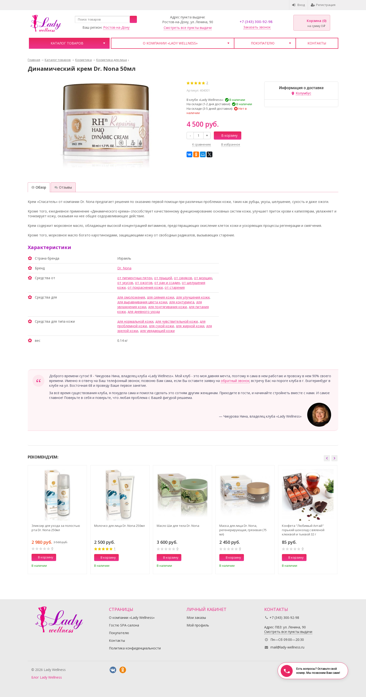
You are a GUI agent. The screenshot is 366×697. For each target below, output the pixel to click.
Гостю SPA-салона (124, 625)
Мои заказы (196, 617)
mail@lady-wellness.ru (287, 647)
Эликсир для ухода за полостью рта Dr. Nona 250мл (56, 527)
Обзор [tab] (39, 187)
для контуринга (181, 302)
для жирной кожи (190, 326)
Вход (298, 5)
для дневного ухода (144, 311)
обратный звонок (235, 380)
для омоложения (131, 297)
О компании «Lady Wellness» (170, 43)
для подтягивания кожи (167, 307)
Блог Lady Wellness (46, 677)
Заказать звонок (257, 27)
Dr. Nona (124, 268)
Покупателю (262, 43)
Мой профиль (198, 625)
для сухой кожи (161, 326)
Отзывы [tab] (63, 187)
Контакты (316, 43)
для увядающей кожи (157, 330)
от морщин (203, 278)
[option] (57, 519)
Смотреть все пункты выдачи (188, 27)
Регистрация (323, 5)
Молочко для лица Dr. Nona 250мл (119, 525)
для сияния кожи (160, 297)
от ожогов (143, 282)
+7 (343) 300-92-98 (256, 21)
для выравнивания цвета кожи (142, 302)
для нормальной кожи (135, 321)
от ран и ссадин (167, 282)
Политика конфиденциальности (135, 648)
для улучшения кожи (193, 297)
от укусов (125, 282)
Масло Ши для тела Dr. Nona (178, 525)
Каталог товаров (67, 43)
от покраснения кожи (145, 287)
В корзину (226, 135)
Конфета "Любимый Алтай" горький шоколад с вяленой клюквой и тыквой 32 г (303, 529)
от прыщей (163, 278)
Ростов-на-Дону (116, 27)
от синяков (183, 278)
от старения (175, 287)
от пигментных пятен (134, 278)
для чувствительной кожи (176, 321)
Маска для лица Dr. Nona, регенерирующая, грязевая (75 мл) (243, 529)
